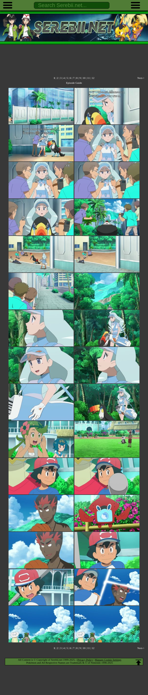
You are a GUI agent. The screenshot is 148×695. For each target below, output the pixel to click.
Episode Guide (74, 82)
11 (88, 77)
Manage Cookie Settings (108, 659)
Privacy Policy (85, 659)
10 (84, 77)
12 (93, 77)
